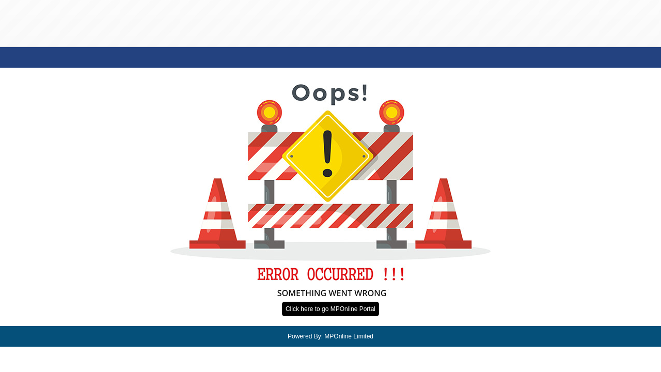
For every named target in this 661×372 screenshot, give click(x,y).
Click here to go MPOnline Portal (330, 309)
